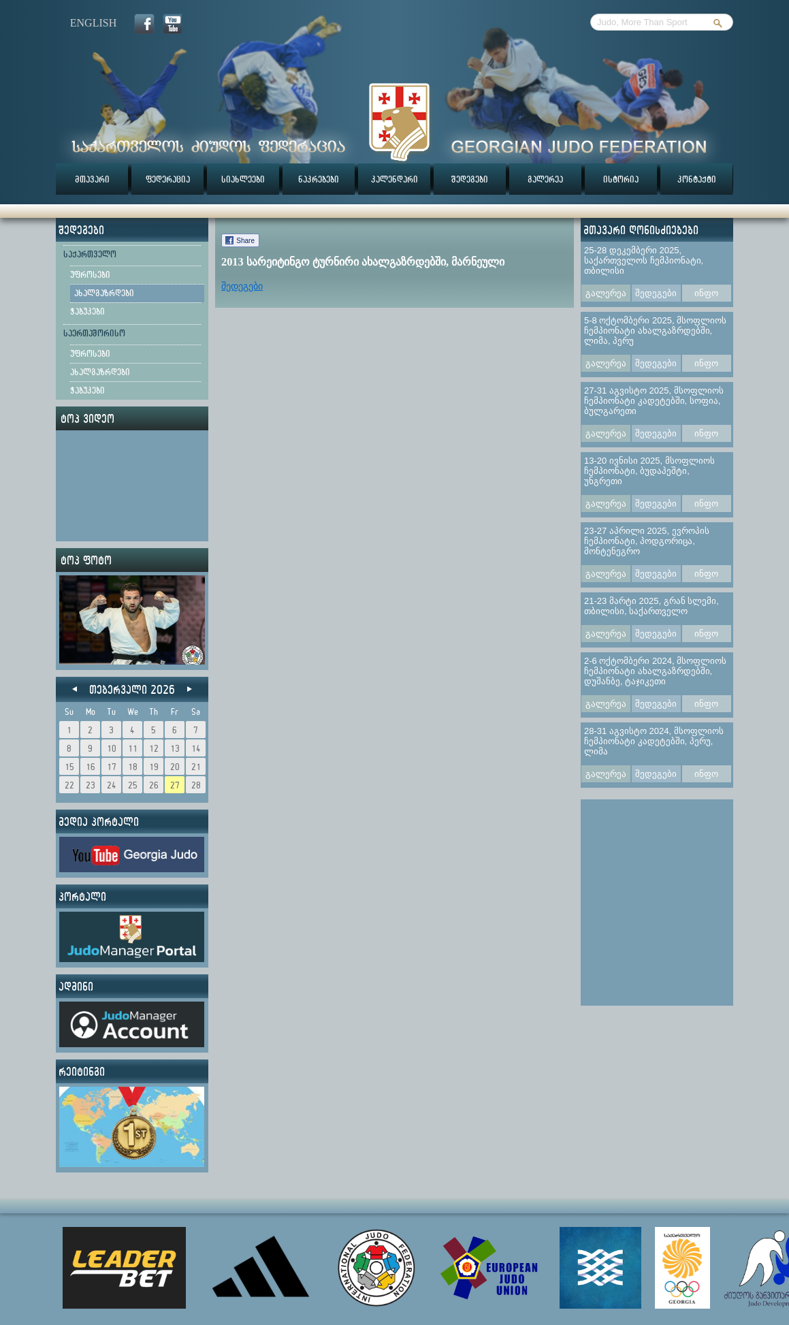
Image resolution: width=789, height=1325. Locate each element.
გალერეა (545, 179)
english (93, 23)
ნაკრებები (318, 179)
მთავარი (92, 179)
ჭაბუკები (87, 311)
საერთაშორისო (94, 333)
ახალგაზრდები (104, 292)
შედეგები (469, 179)
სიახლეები (243, 179)
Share (245, 240)
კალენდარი (394, 179)
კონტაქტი (696, 179)
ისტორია (621, 179)
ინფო (706, 293)
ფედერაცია (168, 179)
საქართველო (89, 254)
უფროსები (90, 274)
